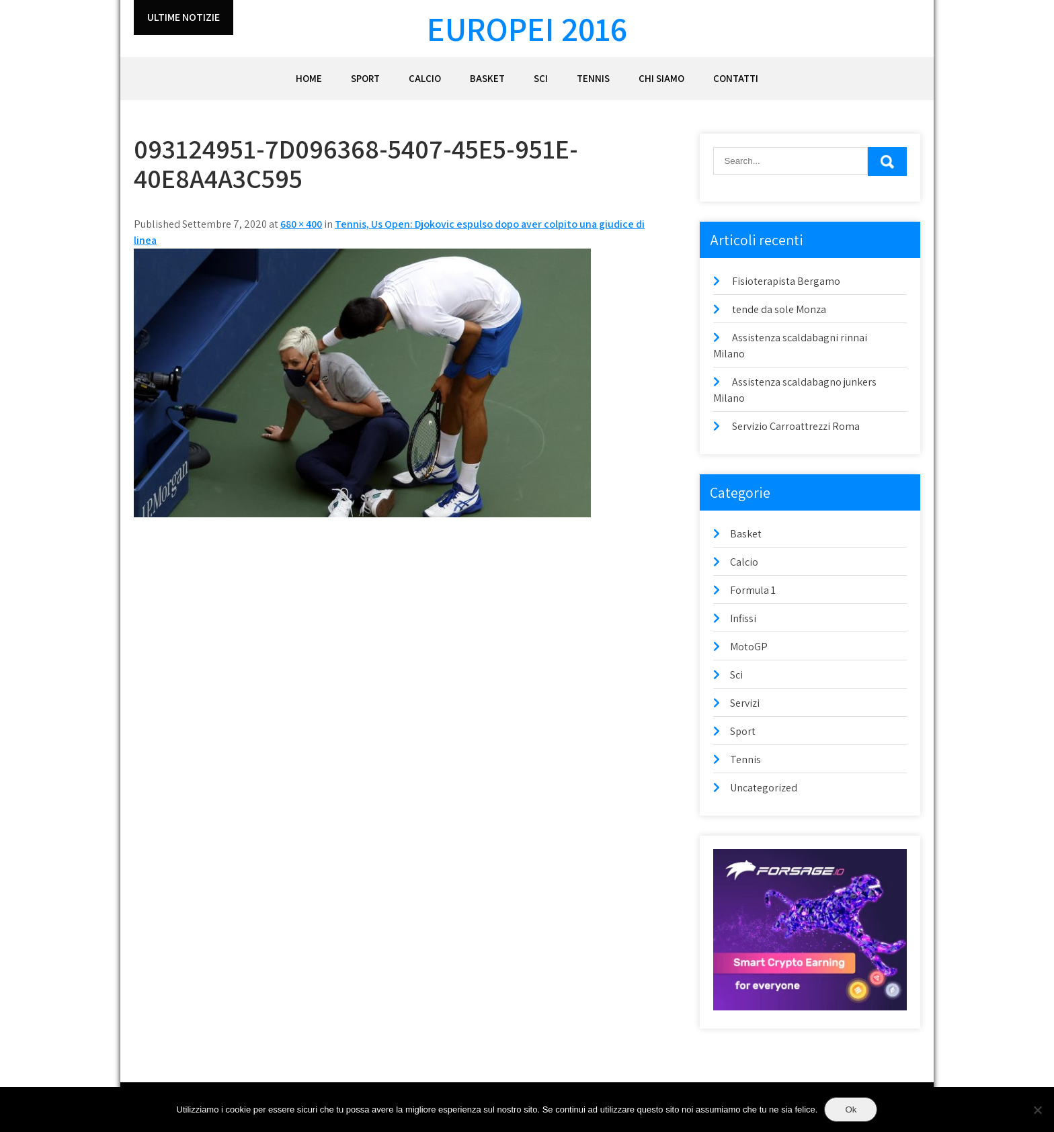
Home (309, 78)
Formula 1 (753, 590)
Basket (487, 78)
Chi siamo (661, 78)
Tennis (593, 78)
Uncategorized (763, 788)
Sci (541, 78)
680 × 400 (301, 224)
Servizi (745, 703)
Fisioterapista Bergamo (786, 281)
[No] (1037, 1110)
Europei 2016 (527, 28)
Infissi (743, 618)
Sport (365, 78)
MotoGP (749, 647)
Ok (850, 1109)
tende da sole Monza (779, 309)
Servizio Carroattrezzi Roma (796, 426)
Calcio (425, 78)
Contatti (735, 78)
